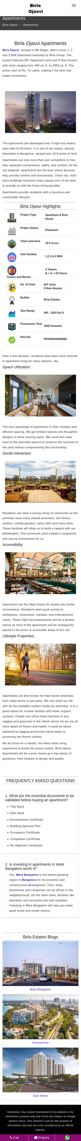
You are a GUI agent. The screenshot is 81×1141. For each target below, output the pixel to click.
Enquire (41, 1137)
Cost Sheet (40, 1095)
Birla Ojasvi (11, 50)
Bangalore (29, 879)
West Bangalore (27, 874)
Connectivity (40, 1042)
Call (14, 1137)
